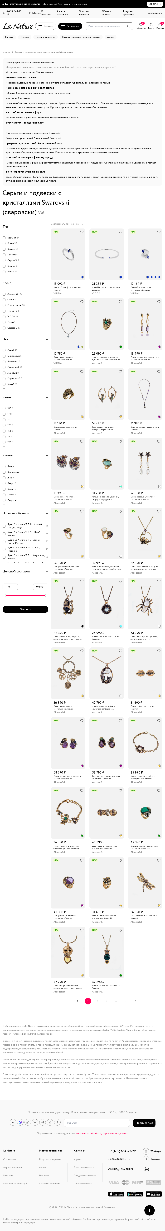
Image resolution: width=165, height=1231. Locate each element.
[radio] (82, 277)
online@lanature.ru (121, 1169)
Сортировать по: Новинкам (67, 224)
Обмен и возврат (106, 13)
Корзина (78, 1159)
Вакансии (8, 1175)
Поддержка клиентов (85, 1175)
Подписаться (144, 1123)
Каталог (46, 26)
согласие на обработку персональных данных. (102, 1133)
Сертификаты (155, 13)
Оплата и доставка (84, 13)
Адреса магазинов (62, 13)
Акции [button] (110, 37)
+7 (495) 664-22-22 (122, 1151)
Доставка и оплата (84, 1167)
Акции (42, 1167)
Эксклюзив (70, 26)
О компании (46, 13)
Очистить (25, 609)
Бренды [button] (25, 37)
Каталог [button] (9, 37)
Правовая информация (15, 1183)
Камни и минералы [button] (45, 37)
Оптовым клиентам (49, 1183)
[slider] (4, 595)
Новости (44, 1175)
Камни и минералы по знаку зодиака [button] (81, 37)
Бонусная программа (128, 13)
